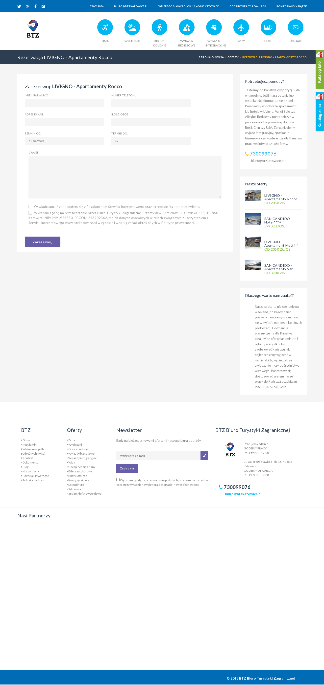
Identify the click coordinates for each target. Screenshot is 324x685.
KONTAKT (296, 41)
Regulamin (30, 444)
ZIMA (105, 41)
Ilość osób (120, 114)
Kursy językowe (78, 480)
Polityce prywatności (177, 223)
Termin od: (33, 133)
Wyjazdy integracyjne (82, 458)
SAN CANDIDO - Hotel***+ (278, 220)
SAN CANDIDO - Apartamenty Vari (279, 267)
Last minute (76, 484)
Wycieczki (75, 444)
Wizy (71, 462)
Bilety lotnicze (77, 476)
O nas (26, 440)
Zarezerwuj (43, 242)
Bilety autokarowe (80, 471)
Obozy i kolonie (78, 449)
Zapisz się (127, 468)
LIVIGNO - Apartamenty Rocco (281, 197)
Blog (25, 467)
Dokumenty (30, 462)
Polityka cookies (33, 480)
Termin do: (119, 133)
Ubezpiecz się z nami (82, 467)
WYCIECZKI (132, 41)
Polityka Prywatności (36, 476)
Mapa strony (31, 471)
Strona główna (211, 57)
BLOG (268, 41)
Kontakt (28, 458)
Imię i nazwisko (36, 95)
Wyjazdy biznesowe (81, 453)
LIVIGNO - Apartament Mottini (281, 243)
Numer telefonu (124, 95)
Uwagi (33, 152)
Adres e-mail (34, 114)
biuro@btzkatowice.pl (267, 160)
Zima (71, 440)
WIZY (241, 41)
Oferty (233, 57)
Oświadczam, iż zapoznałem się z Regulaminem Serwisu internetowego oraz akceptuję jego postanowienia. (114, 207)
